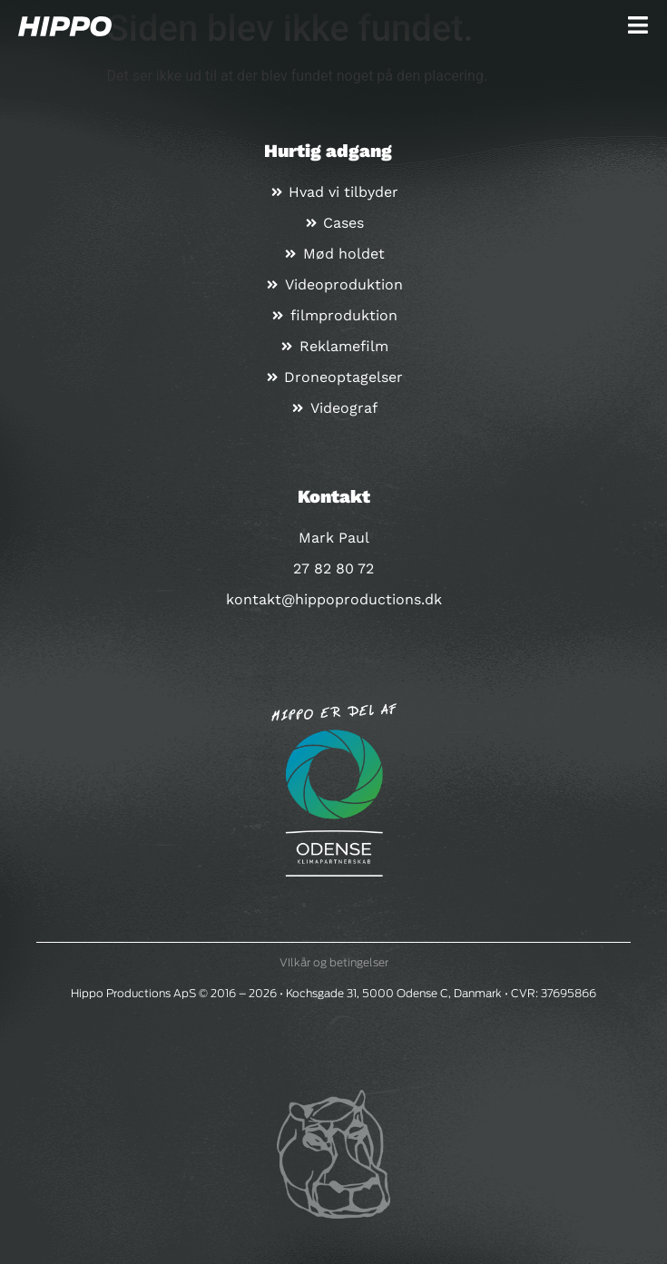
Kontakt (334, 496)
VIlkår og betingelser (334, 962)
